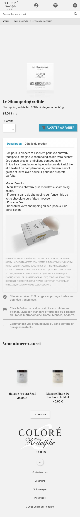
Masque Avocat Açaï (22, 394)
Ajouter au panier (58, 128)
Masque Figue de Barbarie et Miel (57, 395)
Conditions (40, 481)
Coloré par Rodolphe (44, 506)
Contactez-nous (40, 472)
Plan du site (39, 498)
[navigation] (40, 414)
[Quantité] (7, 128)
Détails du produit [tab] (36, 143)
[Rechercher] (40, 14)
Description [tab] (14, 143)
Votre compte (39, 489)
